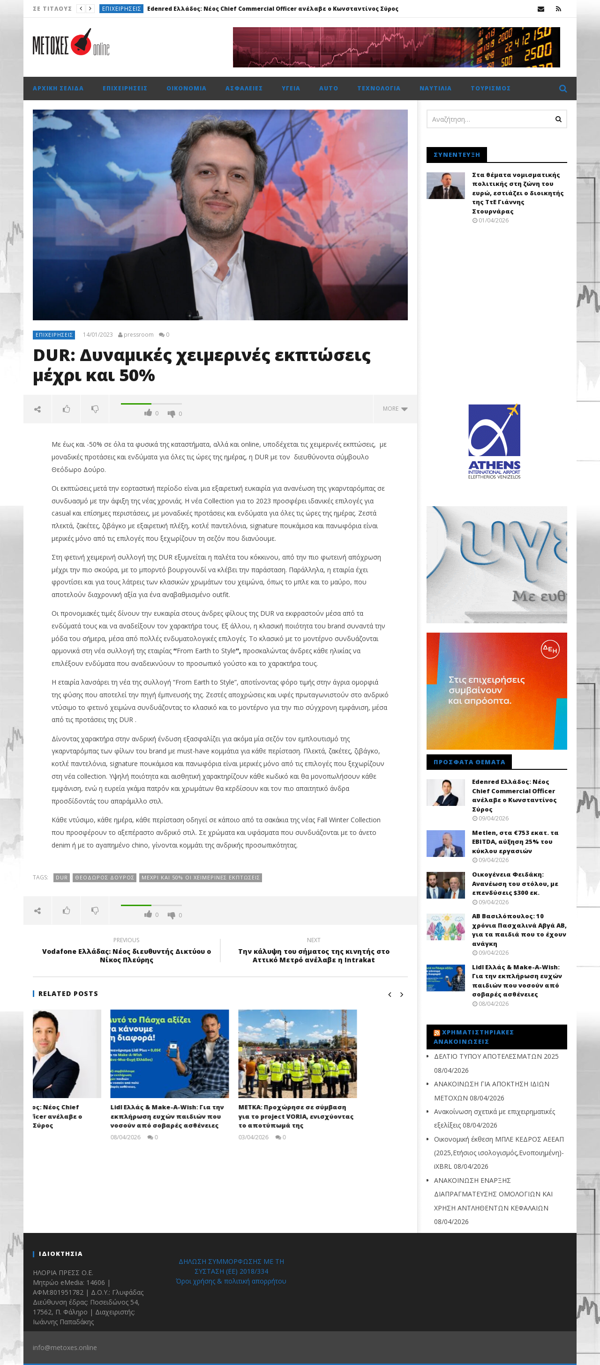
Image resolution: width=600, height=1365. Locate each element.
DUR (62, 877)
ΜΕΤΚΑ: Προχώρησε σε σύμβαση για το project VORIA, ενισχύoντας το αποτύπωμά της (346, 1116)
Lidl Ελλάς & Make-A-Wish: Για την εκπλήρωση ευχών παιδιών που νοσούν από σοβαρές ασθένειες (217, 1116)
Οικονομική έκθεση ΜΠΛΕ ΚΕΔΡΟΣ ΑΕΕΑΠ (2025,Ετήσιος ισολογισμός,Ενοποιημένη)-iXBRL (499, 1153)
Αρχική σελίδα (58, 88)
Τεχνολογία (379, 88)
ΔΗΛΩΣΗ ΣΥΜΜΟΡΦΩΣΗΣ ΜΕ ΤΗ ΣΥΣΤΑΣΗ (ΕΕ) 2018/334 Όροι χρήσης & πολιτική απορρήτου (231, 1271)
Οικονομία (186, 88)
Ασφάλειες (244, 88)
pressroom (139, 335)
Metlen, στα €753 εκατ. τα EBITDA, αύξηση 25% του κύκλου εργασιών (515, 841)
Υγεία (291, 88)
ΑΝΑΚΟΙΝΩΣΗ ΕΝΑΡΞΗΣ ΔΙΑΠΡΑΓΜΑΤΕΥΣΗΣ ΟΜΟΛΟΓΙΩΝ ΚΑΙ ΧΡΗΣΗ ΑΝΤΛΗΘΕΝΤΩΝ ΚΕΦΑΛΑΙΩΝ (493, 1194)
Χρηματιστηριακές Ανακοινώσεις (474, 1037)
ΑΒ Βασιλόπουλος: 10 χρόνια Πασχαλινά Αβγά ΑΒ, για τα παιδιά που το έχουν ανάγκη (519, 930)
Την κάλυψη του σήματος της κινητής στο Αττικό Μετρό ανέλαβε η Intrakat (314, 951)
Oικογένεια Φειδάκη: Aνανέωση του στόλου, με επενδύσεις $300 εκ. (515, 883)
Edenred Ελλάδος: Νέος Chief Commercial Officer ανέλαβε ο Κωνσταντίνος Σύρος (272, 9)
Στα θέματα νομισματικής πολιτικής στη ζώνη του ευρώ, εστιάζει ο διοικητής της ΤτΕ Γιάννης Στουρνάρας (518, 192)
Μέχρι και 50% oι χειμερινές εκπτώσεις (201, 877)
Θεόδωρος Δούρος (105, 877)
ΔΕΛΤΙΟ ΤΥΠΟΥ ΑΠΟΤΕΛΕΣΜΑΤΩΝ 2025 (496, 1056)
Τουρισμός (491, 88)
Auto (328, 88)
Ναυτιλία (436, 88)
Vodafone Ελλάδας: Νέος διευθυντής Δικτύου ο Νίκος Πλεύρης (126, 951)
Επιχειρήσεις (122, 9)
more (395, 409)
